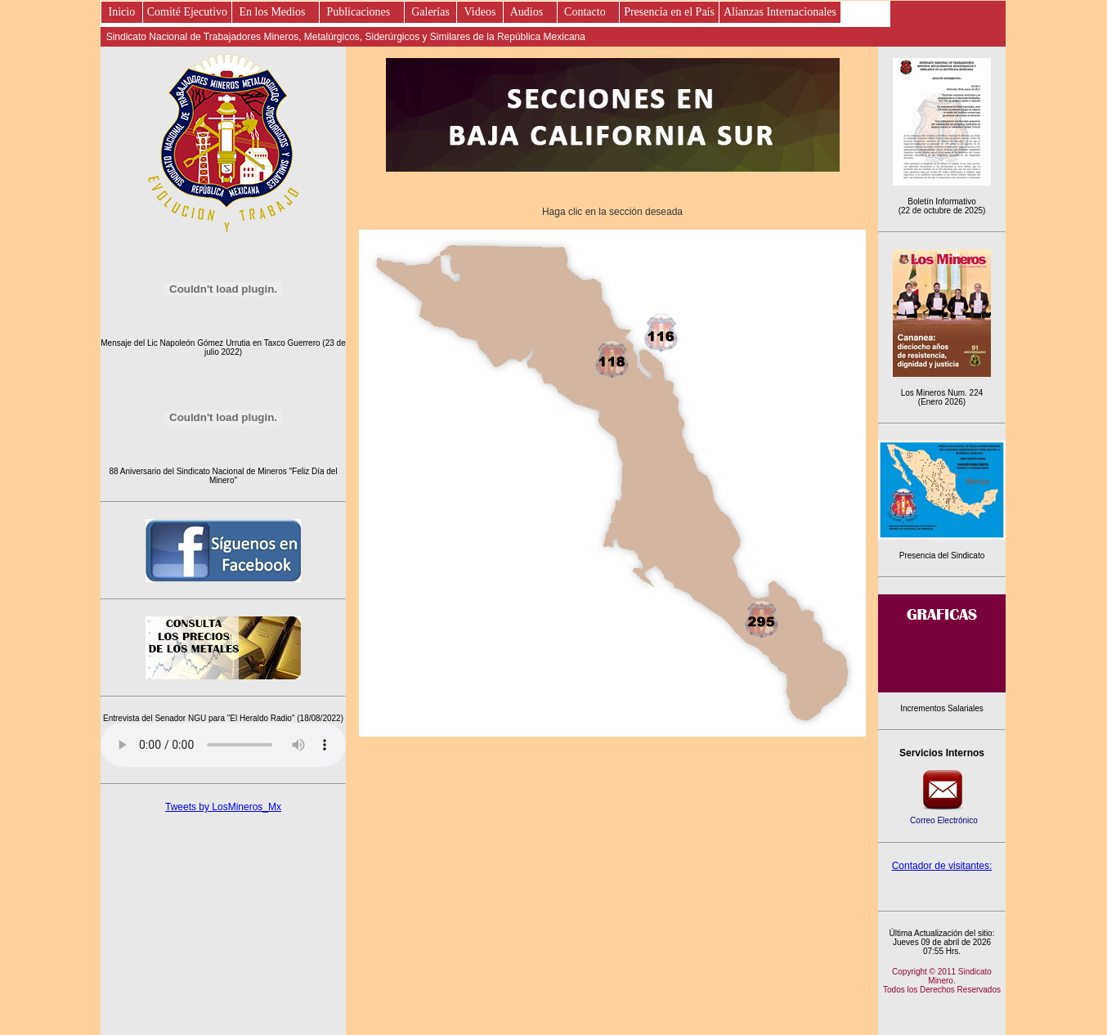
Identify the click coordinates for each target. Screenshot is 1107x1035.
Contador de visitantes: (942, 865)
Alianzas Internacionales (780, 12)
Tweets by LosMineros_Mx (223, 807)
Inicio (121, 12)
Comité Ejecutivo (187, 12)
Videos (480, 12)
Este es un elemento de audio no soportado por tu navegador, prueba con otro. (223, 745)
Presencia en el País (669, 12)
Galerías (431, 12)
